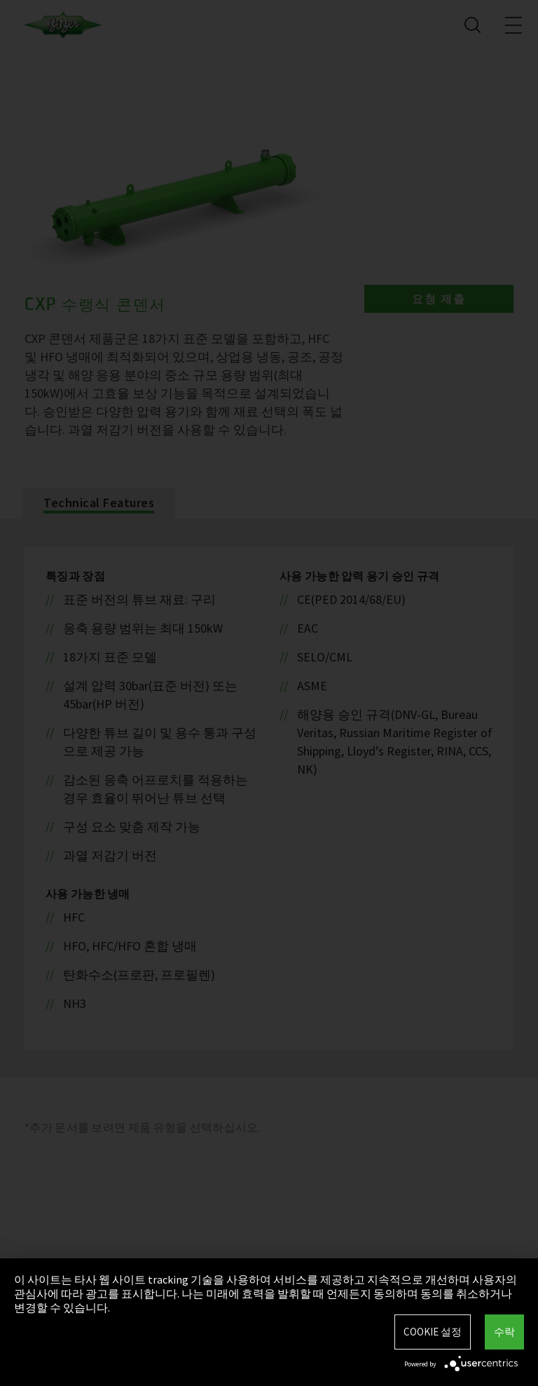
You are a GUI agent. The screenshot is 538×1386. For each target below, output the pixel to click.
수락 (504, 1331)
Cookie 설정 (433, 1331)
